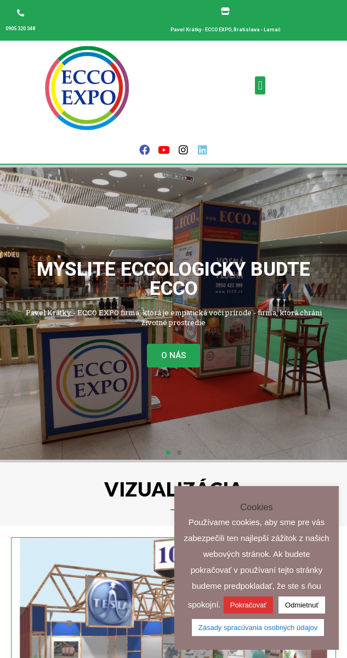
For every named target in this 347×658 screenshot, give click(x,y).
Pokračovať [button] (248, 605)
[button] (260, 85)
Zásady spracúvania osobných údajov (258, 627)
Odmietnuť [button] (301, 605)
